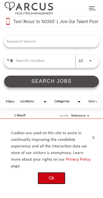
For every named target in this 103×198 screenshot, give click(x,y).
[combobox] (49, 41)
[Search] (51, 81)
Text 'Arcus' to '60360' (34, 21)
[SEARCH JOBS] (51, 81)
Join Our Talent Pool (78, 21)
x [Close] (93, 137)
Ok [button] (51, 178)
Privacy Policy (78, 159)
